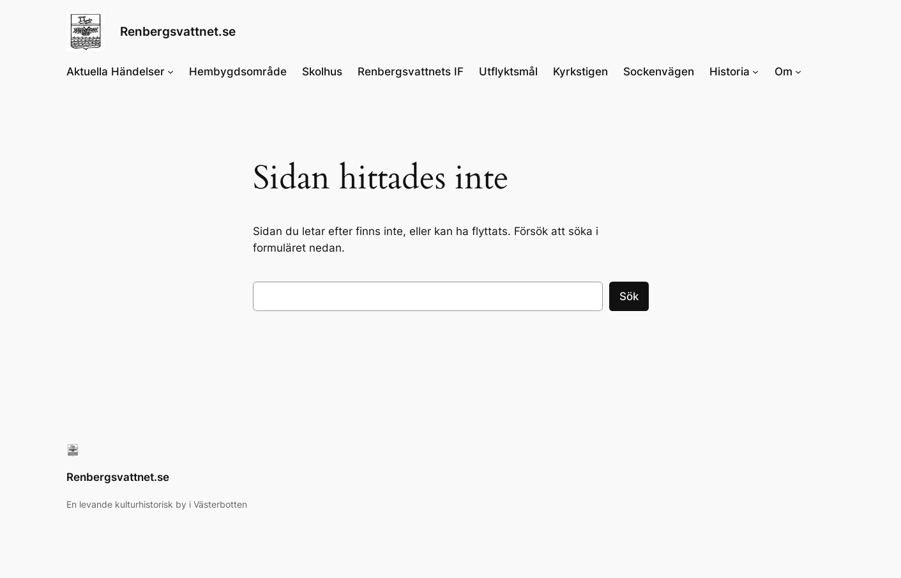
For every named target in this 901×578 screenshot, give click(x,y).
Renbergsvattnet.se (178, 31)
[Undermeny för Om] (798, 71)
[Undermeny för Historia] (755, 71)
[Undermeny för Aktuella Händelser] (170, 71)
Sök (629, 296)
